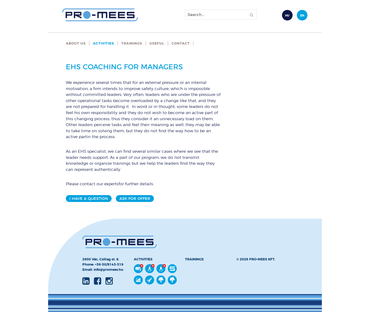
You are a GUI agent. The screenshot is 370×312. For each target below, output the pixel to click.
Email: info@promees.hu (102, 269)
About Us (76, 43)
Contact (181, 43)
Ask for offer (134, 198)
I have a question (88, 198)
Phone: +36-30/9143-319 (102, 264)
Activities (103, 43)
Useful (156, 43)
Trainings (131, 43)
